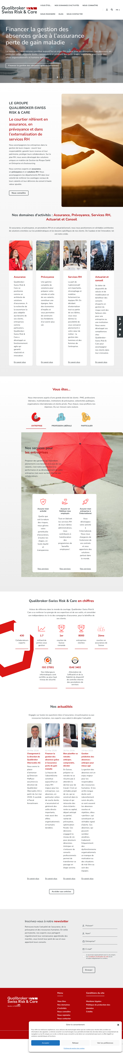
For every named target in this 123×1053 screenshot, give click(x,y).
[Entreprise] (36, 418)
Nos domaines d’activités (67, 5)
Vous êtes (61, 999)
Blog (61, 14)
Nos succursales (64, 1019)
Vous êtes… (45, 5)
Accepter (45, 1043)
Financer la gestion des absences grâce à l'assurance (33, 65)
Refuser (75, 1043)
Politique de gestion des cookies (74, 1048)
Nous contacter (75, 14)
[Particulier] (86, 418)
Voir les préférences (105, 1043)
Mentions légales (93, 999)
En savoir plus (33, 876)
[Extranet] (107, 9)
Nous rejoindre (47, 14)
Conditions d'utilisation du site (98, 954)
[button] (118, 1025)
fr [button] (117, 10)
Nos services (43, 567)
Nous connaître (90, 5)
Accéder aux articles (61, 889)
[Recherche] (112, 9)
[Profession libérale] (61, 418)
